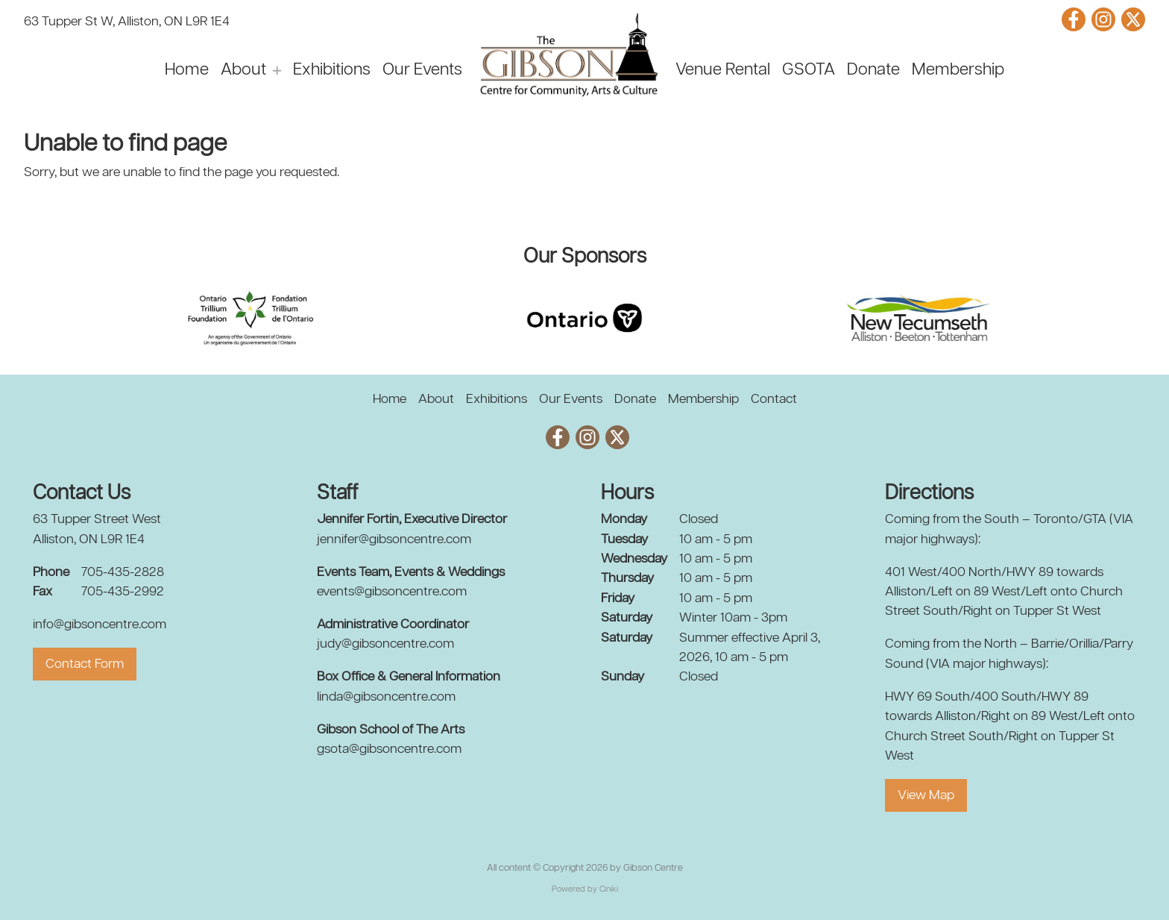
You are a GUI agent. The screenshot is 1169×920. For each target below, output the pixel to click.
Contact (774, 399)
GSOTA (808, 70)
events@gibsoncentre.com (392, 592)
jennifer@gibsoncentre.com (394, 539)
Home (187, 70)
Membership (958, 70)
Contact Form (84, 664)
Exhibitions (332, 70)
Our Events (422, 70)
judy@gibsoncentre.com (385, 644)
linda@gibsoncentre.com (386, 697)
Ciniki (608, 889)
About (243, 70)
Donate (873, 70)
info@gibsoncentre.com (99, 624)
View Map (926, 795)
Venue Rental (722, 70)
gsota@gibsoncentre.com (389, 749)
